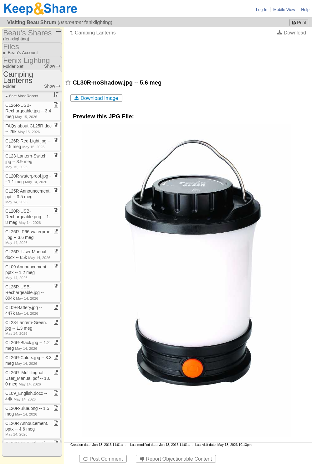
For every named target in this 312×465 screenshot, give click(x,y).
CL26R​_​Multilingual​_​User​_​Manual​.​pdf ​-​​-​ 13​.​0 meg (27, 378)
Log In (261, 9)
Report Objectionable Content (176, 459)
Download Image (96, 98)
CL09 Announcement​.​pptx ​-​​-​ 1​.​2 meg (26, 272)
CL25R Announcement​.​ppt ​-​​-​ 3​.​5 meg (28, 196)
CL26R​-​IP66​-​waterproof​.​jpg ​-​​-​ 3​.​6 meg (28, 237)
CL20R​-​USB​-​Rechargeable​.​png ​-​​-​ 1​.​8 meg (27, 217)
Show (52, 66)
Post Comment (103, 459)
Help (305, 9)
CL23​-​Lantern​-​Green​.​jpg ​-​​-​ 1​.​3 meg (26, 327)
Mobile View (284, 9)
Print (299, 22)
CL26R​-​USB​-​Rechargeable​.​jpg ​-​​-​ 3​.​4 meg (28, 111)
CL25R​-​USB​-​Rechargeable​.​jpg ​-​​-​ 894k (24, 292)
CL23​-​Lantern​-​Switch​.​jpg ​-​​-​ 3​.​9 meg (26, 161)
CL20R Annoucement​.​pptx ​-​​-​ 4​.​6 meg (26, 428)
